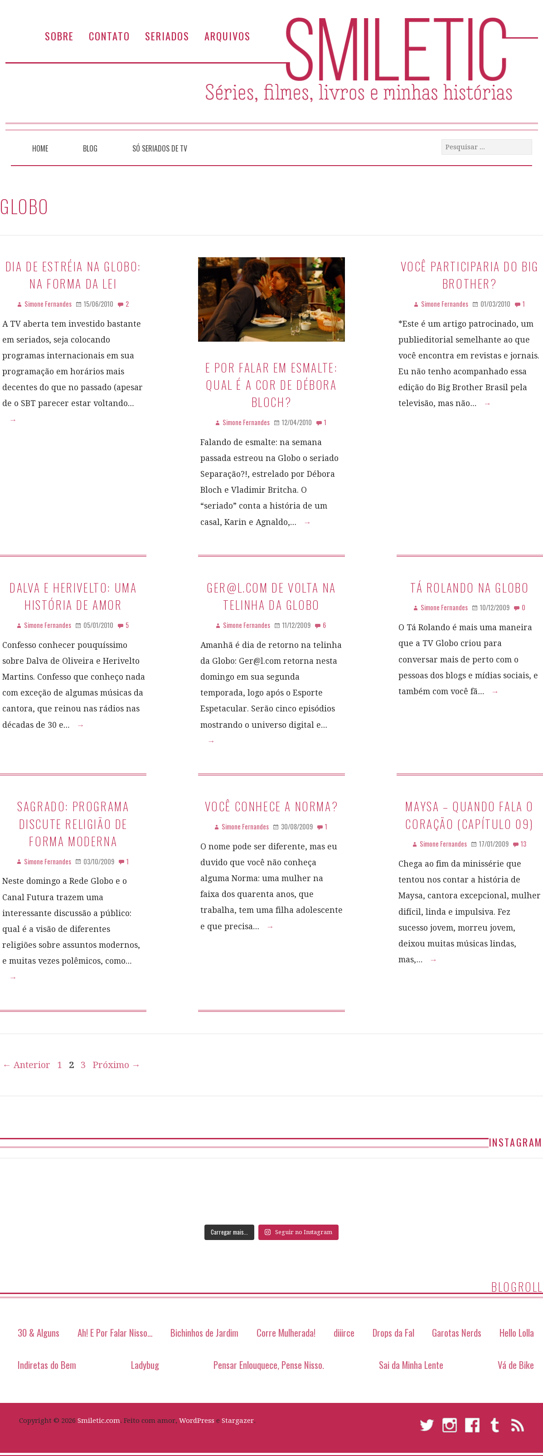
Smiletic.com (99, 1421)
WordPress (196, 1421)
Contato (109, 35)
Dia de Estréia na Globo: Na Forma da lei (73, 274)
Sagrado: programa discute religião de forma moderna (73, 823)
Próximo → (116, 1064)
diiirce (344, 1332)
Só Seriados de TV (159, 148)
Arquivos (227, 35)
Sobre (59, 35)
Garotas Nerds (456, 1332)
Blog (90, 148)
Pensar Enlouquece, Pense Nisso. (268, 1365)
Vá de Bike (516, 1365)
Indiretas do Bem (47, 1365)
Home (40, 148)
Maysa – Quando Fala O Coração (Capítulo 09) (469, 814)
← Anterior (26, 1064)
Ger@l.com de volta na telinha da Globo (271, 595)
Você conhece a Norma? (272, 805)
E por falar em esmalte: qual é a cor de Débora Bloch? (271, 384)
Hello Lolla (516, 1332)
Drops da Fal (393, 1332)
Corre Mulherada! (286, 1332)
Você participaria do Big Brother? (470, 274)
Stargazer (238, 1421)
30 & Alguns (38, 1332)
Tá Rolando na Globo (469, 587)
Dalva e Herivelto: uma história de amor (73, 595)
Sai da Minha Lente (411, 1365)
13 (523, 843)
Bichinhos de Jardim (204, 1332)
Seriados (167, 35)
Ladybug (145, 1365)
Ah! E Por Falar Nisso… (115, 1332)
